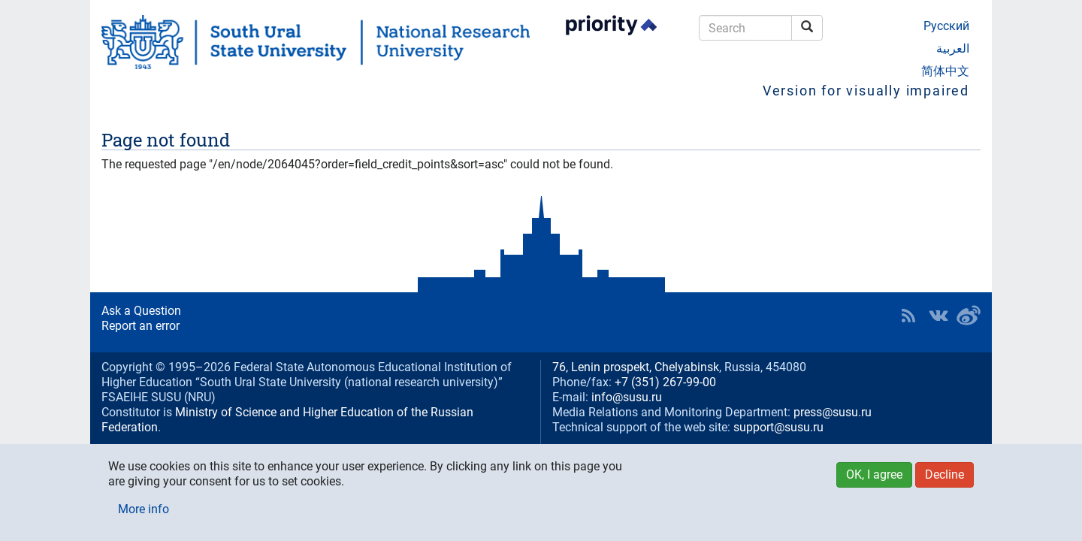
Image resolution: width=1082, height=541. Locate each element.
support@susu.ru (778, 427)
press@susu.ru (832, 412)
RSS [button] (908, 316)
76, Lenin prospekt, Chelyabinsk (635, 367)
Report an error (140, 326)
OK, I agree (874, 474)
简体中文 (945, 71)
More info (143, 509)
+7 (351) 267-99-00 (665, 382)
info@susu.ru (626, 397)
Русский (946, 26)
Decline (944, 474)
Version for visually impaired (866, 90)
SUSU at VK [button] (938, 316)
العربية (952, 48)
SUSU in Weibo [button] (969, 316)
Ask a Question (141, 311)
